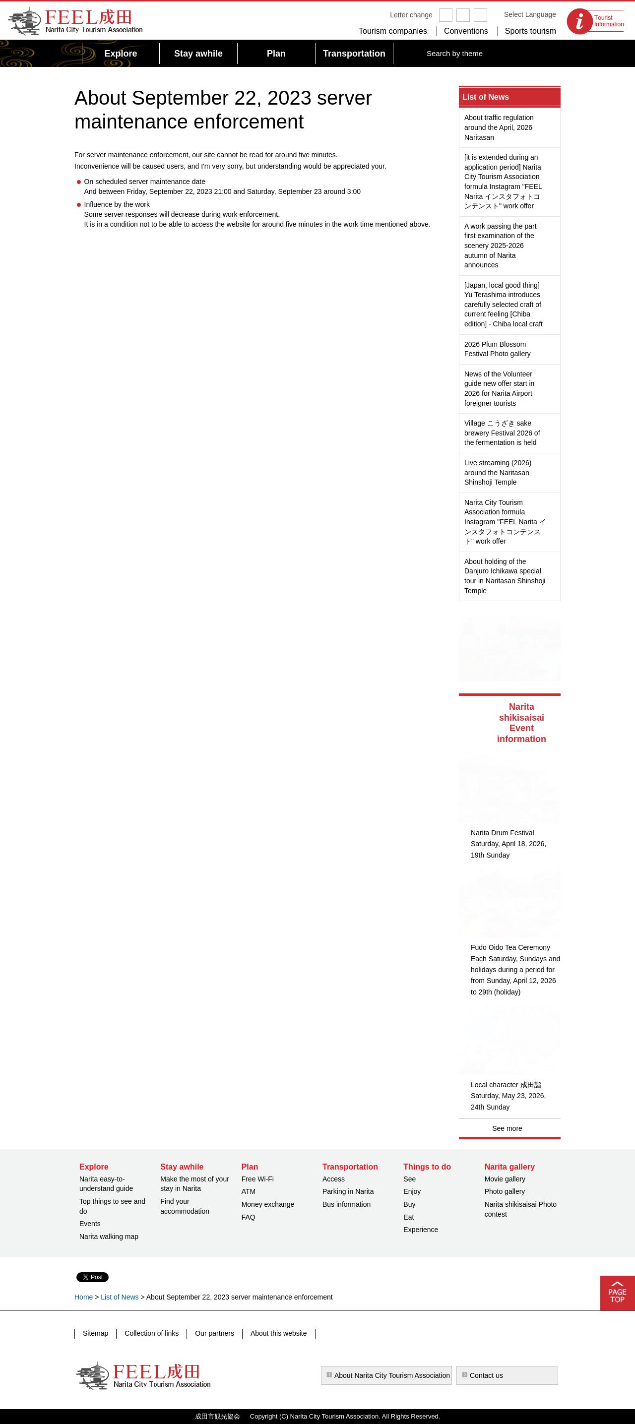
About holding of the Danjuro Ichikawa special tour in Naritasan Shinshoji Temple (504, 576)
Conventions (466, 31)
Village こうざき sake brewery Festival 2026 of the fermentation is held (502, 432)
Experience (420, 1230)
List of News (485, 97)
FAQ (248, 1217)
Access (333, 1179)
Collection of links (152, 1333)
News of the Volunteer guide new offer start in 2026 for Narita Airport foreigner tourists (499, 388)
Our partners (214, 1333)
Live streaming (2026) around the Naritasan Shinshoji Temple (497, 472)
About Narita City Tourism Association (392, 1375)
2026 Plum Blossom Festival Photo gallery (497, 349)
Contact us (486, 1375)
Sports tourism (530, 31)
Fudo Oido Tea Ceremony (510, 947)
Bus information (346, 1204)
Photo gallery (505, 1191)
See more (507, 1128)
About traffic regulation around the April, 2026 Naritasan (499, 127)
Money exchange (268, 1204)
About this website (279, 1333)
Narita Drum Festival (502, 833)
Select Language (530, 14)
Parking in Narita (348, 1191)
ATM (249, 1191)
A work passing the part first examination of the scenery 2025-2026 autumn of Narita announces (500, 245)
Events (90, 1224)
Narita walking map (108, 1236)
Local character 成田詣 (506, 1085)
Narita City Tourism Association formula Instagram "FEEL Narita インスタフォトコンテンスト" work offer (505, 521)
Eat (408, 1217)
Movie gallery (505, 1179)
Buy (409, 1204)
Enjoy (412, 1191)
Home (83, 1297)
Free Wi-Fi (258, 1179)
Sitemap (95, 1333)
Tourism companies (393, 31)
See (409, 1179)
